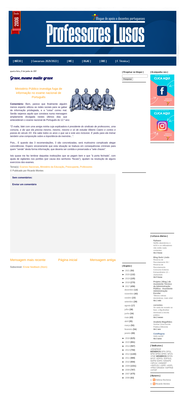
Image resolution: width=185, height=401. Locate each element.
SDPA (159, 361)
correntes (158, 305)
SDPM (153, 361)
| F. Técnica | (122, 61)
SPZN (169, 356)
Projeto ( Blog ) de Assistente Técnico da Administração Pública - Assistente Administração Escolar (163, 287)
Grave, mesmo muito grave (31, 77)
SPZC (153, 358)
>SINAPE (167, 361)
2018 (127, 282)
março (128, 325)
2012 (127, 354)
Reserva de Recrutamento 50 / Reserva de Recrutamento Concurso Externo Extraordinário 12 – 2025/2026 (161, 267)
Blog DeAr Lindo (161, 257)
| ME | (70, 61)
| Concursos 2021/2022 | (44, 61)
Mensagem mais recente (28, 260)
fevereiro (129, 329)
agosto (128, 305)
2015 (127, 342)
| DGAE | (86, 61)
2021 (127, 270)
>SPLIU (153, 363)
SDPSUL (168, 358)
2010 (127, 362)
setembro (129, 301)
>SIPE (163, 365)
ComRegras (159, 334)
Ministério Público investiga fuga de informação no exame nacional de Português (38, 93)
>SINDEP (162, 363)
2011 (127, 358)
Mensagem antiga (103, 260)
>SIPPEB (169, 368)
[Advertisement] (133, 127)
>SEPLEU (154, 365)
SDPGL (159, 358)
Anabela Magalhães (162, 322)
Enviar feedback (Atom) (35, 267)
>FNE (153, 356)
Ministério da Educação (52, 167)
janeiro (128, 333)
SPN (163, 351)
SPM (152, 354)
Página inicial (67, 260)
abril (127, 321)
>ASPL (169, 365)
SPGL (168, 351)
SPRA (158, 354)
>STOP (153, 370)
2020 (127, 274)
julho (127, 309)
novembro (129, 294)
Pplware (157, 240)
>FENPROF (155, 349)
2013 (127, 350)
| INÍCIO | (18, 61)
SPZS (170, 354)
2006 (127, 378)
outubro (128, 298)
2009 (127, 366)
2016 (127, 338)
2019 (127, 278)
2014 (127, 346)
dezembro (129, 290)
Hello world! (158, 336)
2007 (127, 374)
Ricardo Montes (163, 384)
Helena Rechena (163, 380)
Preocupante (72, 167)
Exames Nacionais (29, 167)
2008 (127, 370)
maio (127, 317)
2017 (127, 286)
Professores (86, 167)
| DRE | (103, 61)
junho (127, 313)
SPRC (164, 354)
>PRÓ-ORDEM (157, 368)
